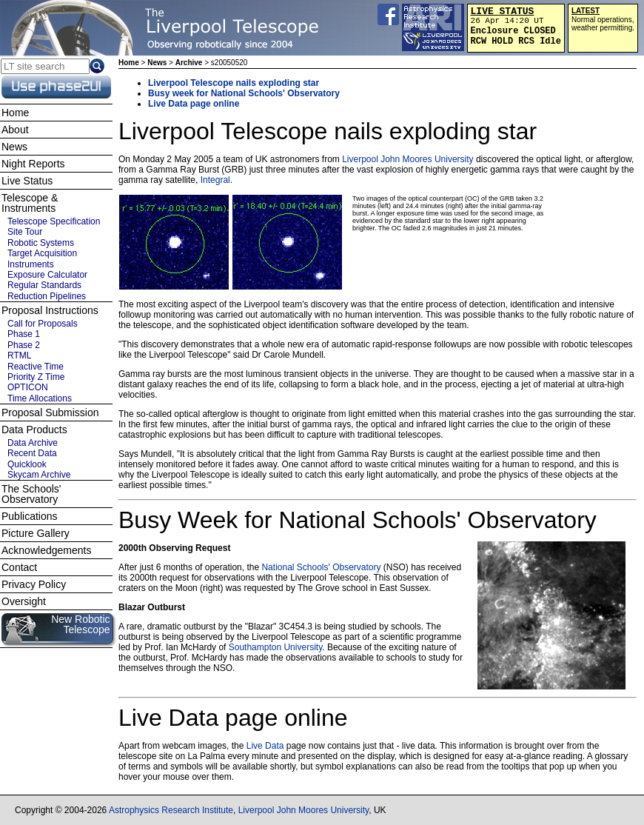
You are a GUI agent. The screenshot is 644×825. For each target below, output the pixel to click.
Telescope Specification (53, 221)
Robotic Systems (40, 243)
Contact (19, 567)
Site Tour (24, 232)
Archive (189, 63)
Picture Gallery (35, 533)
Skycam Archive (38, 475)
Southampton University (276, 647)
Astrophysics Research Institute (171, 810)
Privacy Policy (33, 584)
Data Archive (32, 443)
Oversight (23, 601)
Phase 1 (23, 334)
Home (128, 63)
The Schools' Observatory (31, 494)
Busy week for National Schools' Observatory (244, 93)
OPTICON (27, 387)
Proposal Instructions (49, 310)
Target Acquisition (42, 253)
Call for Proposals (42, 323)
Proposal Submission (50, 412)
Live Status (27, 181)
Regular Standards (44, 285)
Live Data (265, 746)
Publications (29, 516)
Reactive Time (35, 366)
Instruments (30, 264)
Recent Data (32, 453)
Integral (215, 180)
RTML (19, 355)
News (157, 63)
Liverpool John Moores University (407, 159)
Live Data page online (193, 103)
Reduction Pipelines (46, 296)
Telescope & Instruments (29, 203)
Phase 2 (23, 345)
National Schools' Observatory (320, 567)
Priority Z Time (35, 377)
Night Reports (33, 164)
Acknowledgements (46, 550)
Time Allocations (39, 398)
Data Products (34, 429)
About (15, 130)
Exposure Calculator (47, 275)
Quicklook (27, 464)
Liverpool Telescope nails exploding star (233, 83)
